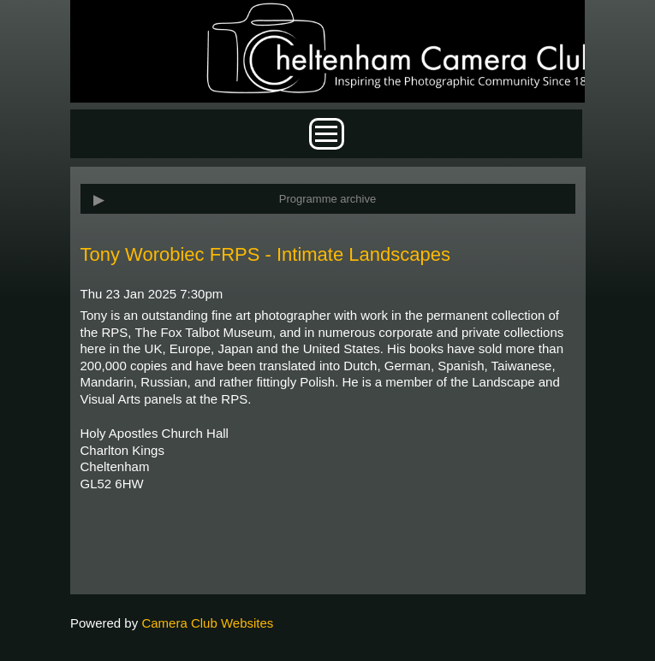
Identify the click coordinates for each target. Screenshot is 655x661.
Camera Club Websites (207, 623)
